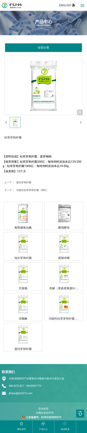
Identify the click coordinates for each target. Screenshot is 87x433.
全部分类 (43, 47)
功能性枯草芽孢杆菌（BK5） (32, 190)
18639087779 (33, 385)
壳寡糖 (23, 288)
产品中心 (43, 21)
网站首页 (21, 429)
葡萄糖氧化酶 (23, 227)
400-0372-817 (16, 385)
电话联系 (65, 429)
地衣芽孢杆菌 (23, 257)
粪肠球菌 (64, 257)
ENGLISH (67, 5)
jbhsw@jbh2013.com (20, 393)
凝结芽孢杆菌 (23, 182)
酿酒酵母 (64, 227)
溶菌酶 (23, 318)
